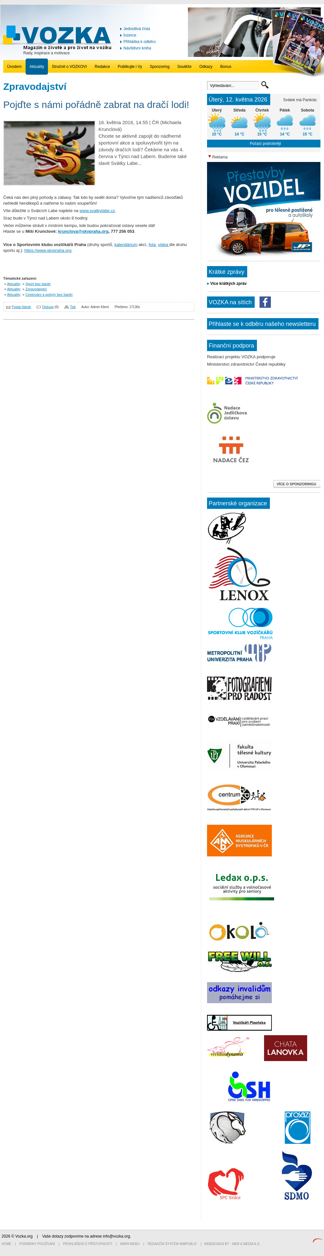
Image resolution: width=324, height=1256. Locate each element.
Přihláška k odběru (139, 41)
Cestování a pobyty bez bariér (49, 294)
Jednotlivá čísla (136, 29)
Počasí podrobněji (265, 143)
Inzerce (129, 35)
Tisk (73, 307)
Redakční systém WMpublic (172, 1244)
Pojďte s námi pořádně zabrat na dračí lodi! (96, 104)
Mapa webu (130, 1244)
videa (163, 244)
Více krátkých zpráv (228, 283)
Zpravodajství (36, 289)
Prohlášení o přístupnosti (87, 1244)
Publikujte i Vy (130, 66)
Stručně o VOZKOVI (69, 66)
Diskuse (48, 307)
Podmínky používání (37, 1244)
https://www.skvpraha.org (47, 250)
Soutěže (184, 66)
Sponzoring (159, 66)
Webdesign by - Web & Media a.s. (232, 1244)
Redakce (102, 66)
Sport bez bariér (38, 284)
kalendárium (125, 244)
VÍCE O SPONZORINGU (297, 484)
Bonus (225, 66)
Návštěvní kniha (137, 48)
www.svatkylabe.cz (97, 210)
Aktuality (36, 66)
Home (6, 1244)
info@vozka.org (116, 1236)
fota (152, 244)
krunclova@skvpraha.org (83, 231)
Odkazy (206, 66)
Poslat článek (21, 307)
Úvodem (14, 66)
